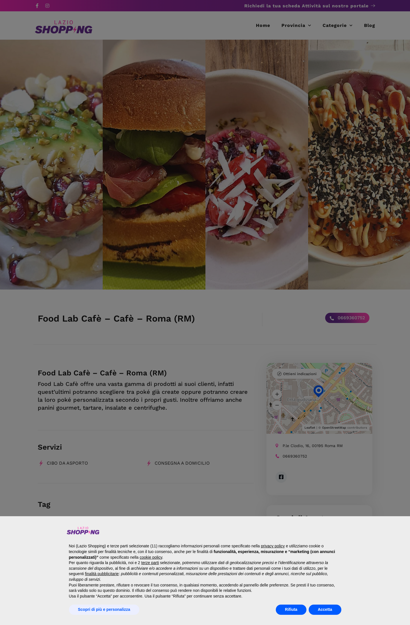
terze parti (150, 562)
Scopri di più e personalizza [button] (104, 609)
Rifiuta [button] (291, 609)
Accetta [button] (325, 609)
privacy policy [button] (273, 546)
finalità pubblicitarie (102, 573)
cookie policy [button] (151, 557)
